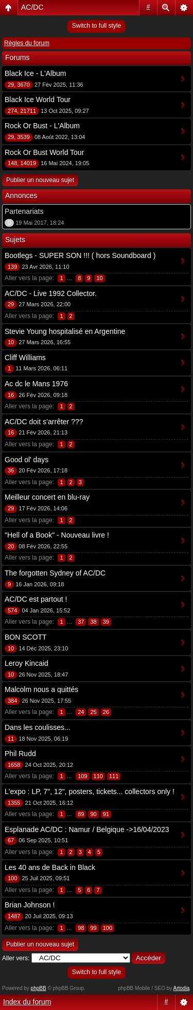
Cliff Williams (25, 357)
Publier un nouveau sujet (40, 180)
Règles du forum (26, 43)
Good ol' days (26, 460)
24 (81, 712)
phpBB (38, 988)
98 (81, 928)
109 (82, 776)
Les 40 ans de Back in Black (50, 867)
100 (107, 928)
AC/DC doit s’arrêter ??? (44, 422)
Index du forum (27, 1002)
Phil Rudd (20, 753)
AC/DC (32, 7)
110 (98, 776)
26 (106, 712)
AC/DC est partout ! (36, 599)
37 (81, 622)
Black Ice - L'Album (35, 73)
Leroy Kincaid (26, 663)
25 (93, 712)
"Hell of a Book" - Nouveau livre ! (57, 535)
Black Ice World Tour (38, 99)
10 (99, 278)
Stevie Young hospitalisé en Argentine (65, 331)
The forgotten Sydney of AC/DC (55, 573)
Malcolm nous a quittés (41, 689)
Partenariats (24, 211)
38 (93, 622)
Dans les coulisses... (38, 727)
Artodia (181, 988)
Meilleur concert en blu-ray (47, 497)
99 (93, 928)
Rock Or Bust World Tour (44, 152)
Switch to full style (96, 25)
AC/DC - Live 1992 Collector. (51, 293)
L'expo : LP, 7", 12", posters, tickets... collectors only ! (89, 791)
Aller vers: (15, 958)
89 (81, 814)
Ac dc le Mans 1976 (36, 384)
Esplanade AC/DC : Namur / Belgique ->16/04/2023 (87, 829)
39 (106, 622)
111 (113, 776)
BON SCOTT (26, 637)
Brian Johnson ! (30, 905)
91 (106, 814)
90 (93, 814)
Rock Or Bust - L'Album (42, 126)
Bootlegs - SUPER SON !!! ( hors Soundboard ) (80, 255)
